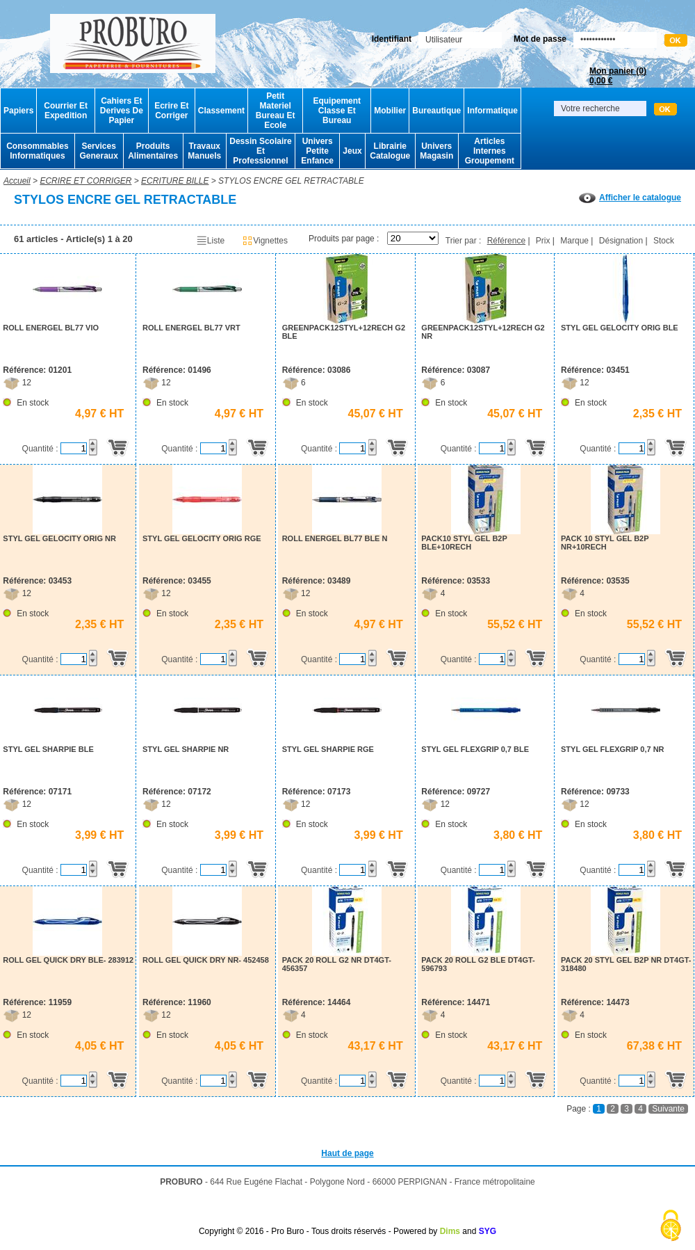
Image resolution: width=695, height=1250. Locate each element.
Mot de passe (540, 39)
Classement (221, 110)
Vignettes (265, 240)
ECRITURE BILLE (174, 181)
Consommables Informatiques (37, 151)
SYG (487, 1231)
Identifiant (391, 39)
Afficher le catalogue (630, 197)
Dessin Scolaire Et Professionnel (260, 151)
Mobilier (390, 110)
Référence (506, 241)
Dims (450, 1231)
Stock (663, 241)
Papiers (18, 110)
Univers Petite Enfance (317, 151)
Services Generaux (98, 151)
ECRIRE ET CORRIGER (85, 181)
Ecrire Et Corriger (171, 110)
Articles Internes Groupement (489, 151)
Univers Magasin (436, 151)
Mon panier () (617, 76)
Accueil (17, 181)
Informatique (492, 110)
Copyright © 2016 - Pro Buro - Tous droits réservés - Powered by (318, 1231)
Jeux (352, 151)
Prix (543, 241)
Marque (574, 241)
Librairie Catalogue (390, 151)
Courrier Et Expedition (66, 110)
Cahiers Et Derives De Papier (121, 110)
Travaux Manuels (204, 151)
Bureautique (436, 110)
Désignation (621, 241)
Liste (210, 240)
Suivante (668, 1109)
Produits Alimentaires (153, 151)
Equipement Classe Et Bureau (337, 110)
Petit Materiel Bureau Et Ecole (275, 110)
